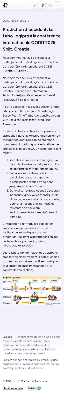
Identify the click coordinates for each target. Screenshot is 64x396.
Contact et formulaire (32, 381)
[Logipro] (5, 5)
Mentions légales (13, 388)
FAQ (7, 381)
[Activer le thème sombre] (34, 5)
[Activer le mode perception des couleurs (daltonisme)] (42, 5)
